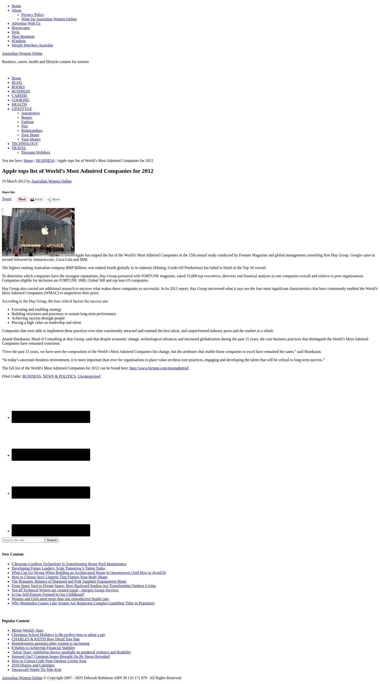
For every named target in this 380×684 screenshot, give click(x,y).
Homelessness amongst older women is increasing (50, 643)
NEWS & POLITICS (59, 376)
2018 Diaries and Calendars (33, 665)
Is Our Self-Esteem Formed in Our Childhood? (48, 594)
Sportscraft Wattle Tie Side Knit (36, 670)
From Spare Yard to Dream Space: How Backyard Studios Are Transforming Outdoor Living (84, 586)
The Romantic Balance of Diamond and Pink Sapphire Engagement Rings (69, 581)
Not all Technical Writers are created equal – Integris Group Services (65, 590)
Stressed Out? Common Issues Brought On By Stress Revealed (61, 656)
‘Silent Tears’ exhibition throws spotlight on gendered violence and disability (71, 652)
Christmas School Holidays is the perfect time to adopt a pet (58, 635)
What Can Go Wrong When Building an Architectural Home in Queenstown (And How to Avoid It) (89, 573)
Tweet (6, 199)
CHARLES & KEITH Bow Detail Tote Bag (45, 639)
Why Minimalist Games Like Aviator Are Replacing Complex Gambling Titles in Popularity (83, 603)
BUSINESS (32, 376)
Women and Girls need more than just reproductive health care (60, 599)
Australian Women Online (22, 53)
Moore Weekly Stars (27, 630)
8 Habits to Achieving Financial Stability (43, 648)
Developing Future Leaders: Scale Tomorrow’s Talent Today (58, 568)
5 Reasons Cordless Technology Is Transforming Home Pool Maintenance (69, 564)
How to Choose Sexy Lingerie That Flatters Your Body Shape (59, 577)
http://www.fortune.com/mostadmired (159, 368)
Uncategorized (89, 376)
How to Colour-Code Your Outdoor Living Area (49, 661)
